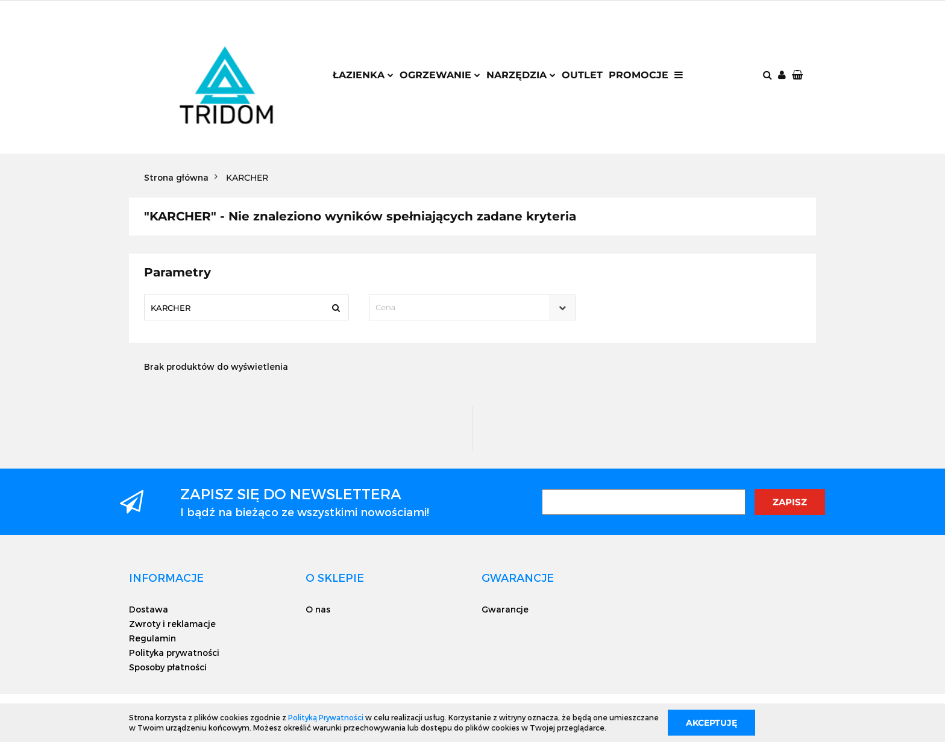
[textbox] (461, 307)
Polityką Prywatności (325, 717)
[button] (798, 75)
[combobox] (472, 307)
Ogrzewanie (440, 75)
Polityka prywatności (174, 652)
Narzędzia (521, 75)
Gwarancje (505, 609)
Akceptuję (711, 722)
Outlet (582, 75)
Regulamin (152, 638)
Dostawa (148, 609)
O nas (318, 609)
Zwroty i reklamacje (172, 624)
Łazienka (363, 75)
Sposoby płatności (168, 667)
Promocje (638, 75)
